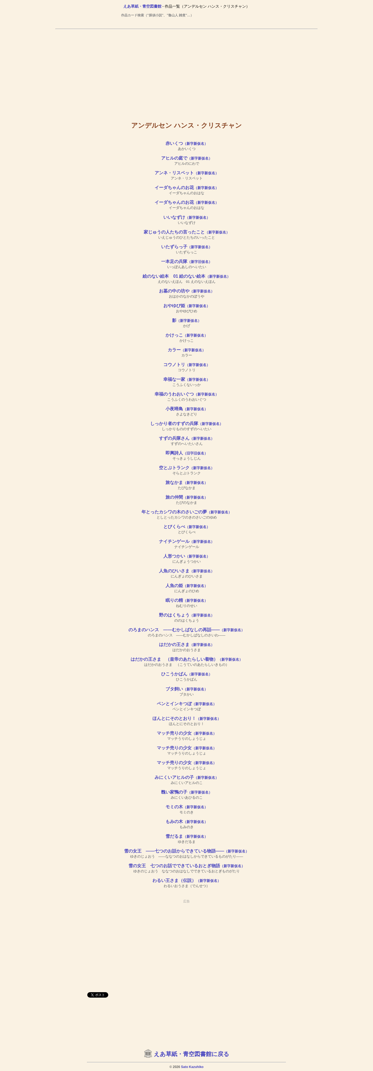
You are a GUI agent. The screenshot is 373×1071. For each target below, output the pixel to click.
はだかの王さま (186, 644)
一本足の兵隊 (186, 261)
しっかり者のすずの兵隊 (186, 423)
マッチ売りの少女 (186, 733)
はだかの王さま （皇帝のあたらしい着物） (187, 659)
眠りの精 (187, 600)
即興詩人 (187, 453)
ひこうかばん (186, 674)
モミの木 (187, 806)
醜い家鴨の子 (186, 792)
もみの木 (187, 821)
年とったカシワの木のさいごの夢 (187, 512)
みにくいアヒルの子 (187, 777)
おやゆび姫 (186, 305)
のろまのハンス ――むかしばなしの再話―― (186, 629)
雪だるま (187, 836)
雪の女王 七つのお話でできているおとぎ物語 (186, 865)
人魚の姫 (187, 585)
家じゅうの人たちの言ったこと (187, 232)
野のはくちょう (186, 615)
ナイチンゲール (186, 541)
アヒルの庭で (186, 158)
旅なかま (187, 482)
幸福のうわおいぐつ (187, 394)
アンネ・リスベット (187, 172)
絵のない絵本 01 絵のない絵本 (186, 276)
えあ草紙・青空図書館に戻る (191, 1054)
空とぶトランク (186, 467)
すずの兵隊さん (186, 438)
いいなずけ (186, 217)
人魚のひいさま (186, 571)
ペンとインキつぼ (186, 703)
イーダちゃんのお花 (187, 187)
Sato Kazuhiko (192, 1067)
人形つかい (186, 556)
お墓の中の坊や (186, 291)
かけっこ (187, 335)
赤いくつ (187, 143)
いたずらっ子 (186, 246)
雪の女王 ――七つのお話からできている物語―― (186, 851)
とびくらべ (186, 526)
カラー (187, 350)
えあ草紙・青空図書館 (142, 6)
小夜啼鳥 (187, 408)
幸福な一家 (186, 379)
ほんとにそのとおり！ (186, 718)
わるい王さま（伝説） (186, 880)
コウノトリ (186, 364)
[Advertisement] (186, 71)
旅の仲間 (187, 497)
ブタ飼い (187, 689)
